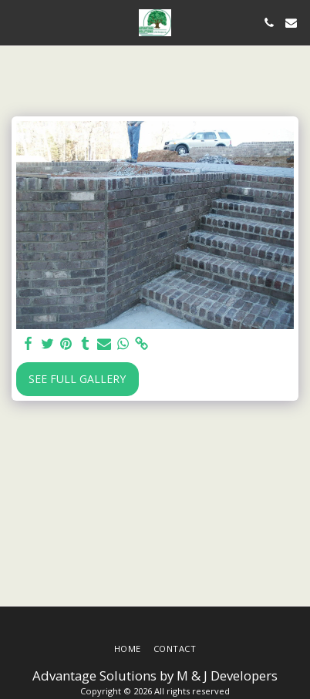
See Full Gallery (77, 378)
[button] (17, 22)
